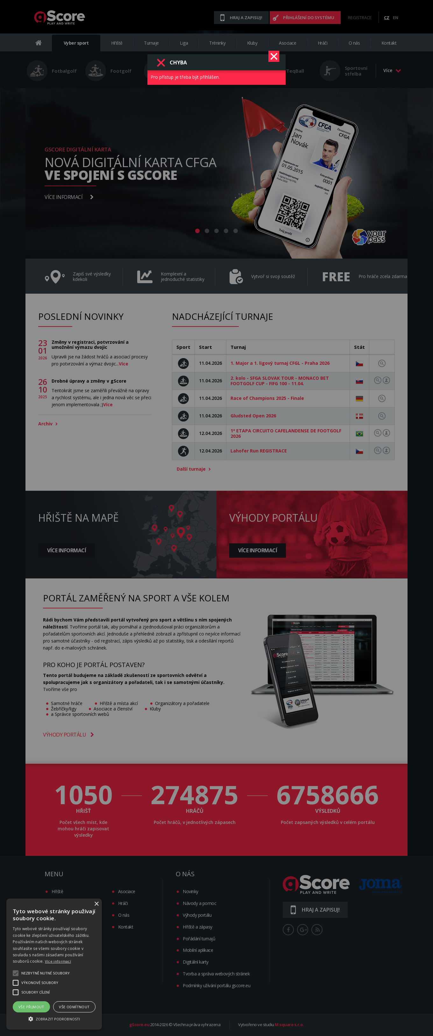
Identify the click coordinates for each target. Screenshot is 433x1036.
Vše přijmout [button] (31, 1006)
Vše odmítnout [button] (74, 1006)
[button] (54, 1018)
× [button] (96, 904)
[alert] (54, 964)
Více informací (58, 961)
